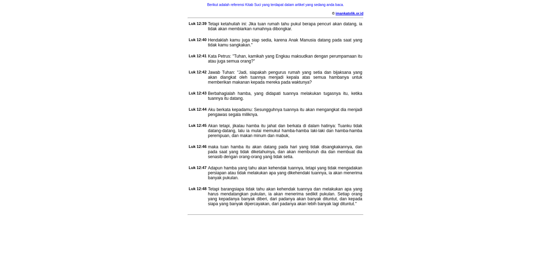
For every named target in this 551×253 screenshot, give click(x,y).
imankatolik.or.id (349, 13)
